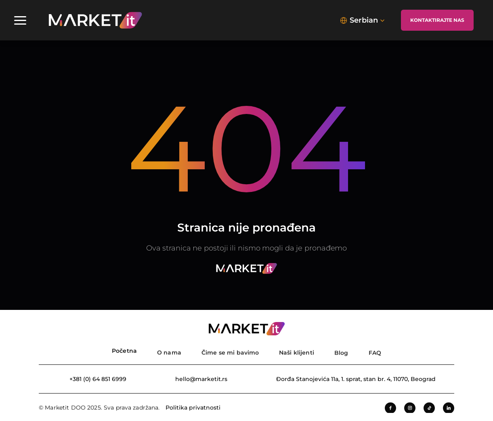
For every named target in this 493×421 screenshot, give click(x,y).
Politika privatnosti (193, 408)
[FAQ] (375, 350)
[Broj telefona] (91, 379)
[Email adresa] (195, 379)
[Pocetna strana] (124, 350)
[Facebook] (390, 409)
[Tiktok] (429, 409)
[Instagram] (409, 409)
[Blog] (341, 350)
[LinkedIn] (448, 409)
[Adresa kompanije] (350, 379)
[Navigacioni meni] (20, 20)
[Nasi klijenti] (296, 350)
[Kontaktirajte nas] (437, 20)
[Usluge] (230, 350)
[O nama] (169, 350)
